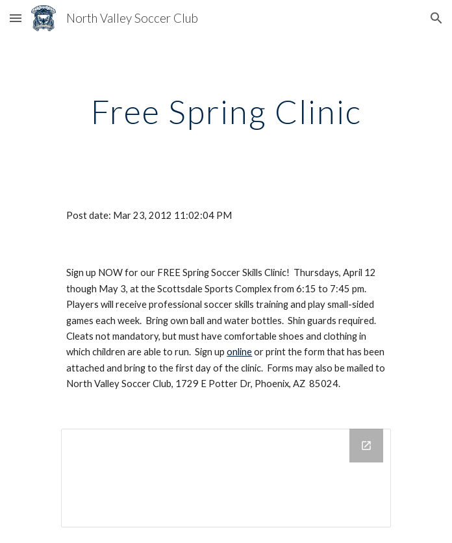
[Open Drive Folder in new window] (366, 445)
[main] (225, 111)
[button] (15, 18)
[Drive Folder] (225, 478)
